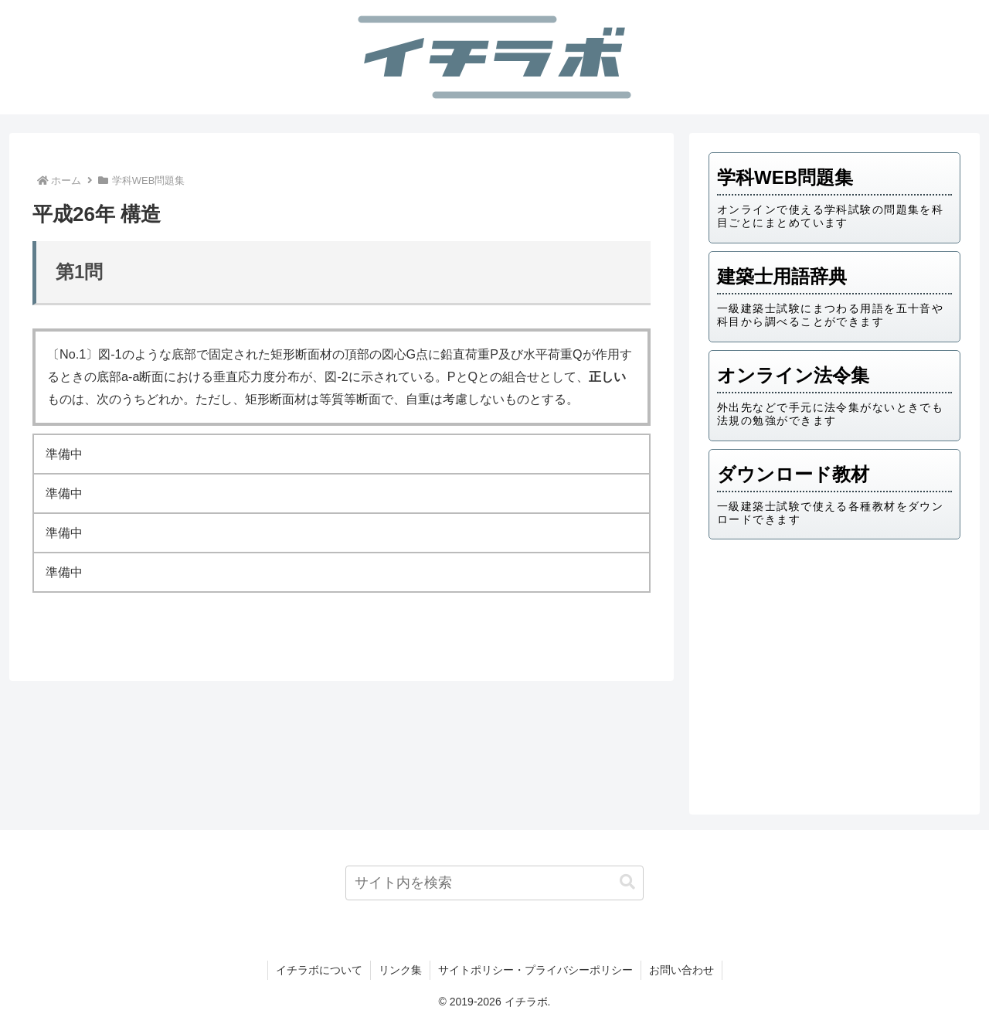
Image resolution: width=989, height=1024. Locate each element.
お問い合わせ (681, 970)
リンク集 (400, 970)
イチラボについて (319, 970)
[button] (627, 882)
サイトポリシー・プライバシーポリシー (535, 970)
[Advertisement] (834, 671)
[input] (494, 883)
